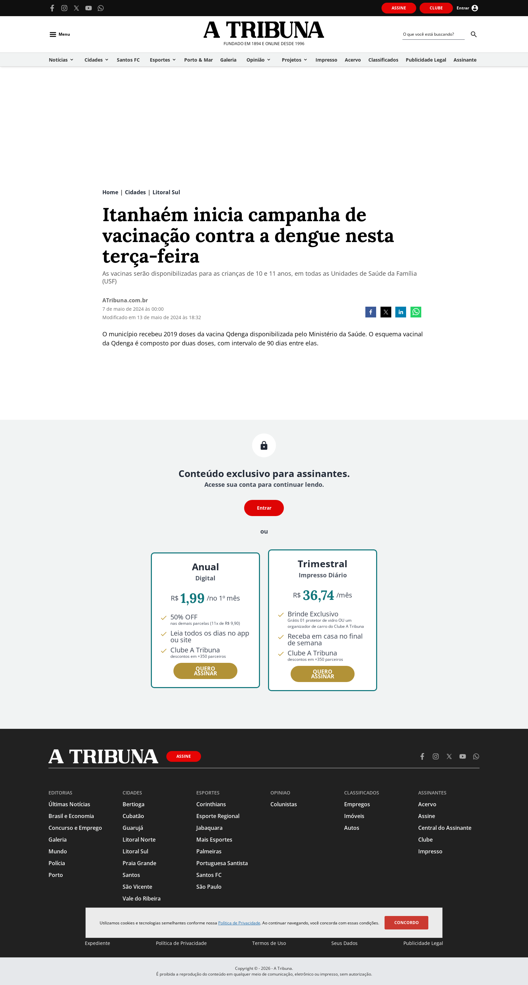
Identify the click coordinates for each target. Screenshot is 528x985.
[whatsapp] (415, 313)
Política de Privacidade (239, 923)
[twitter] (386, 313)
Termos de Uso (269, 943)
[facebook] (370, 313)
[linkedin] (400, 313)
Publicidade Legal (423, 943)
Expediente (97, 943)
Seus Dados (344, 943)
